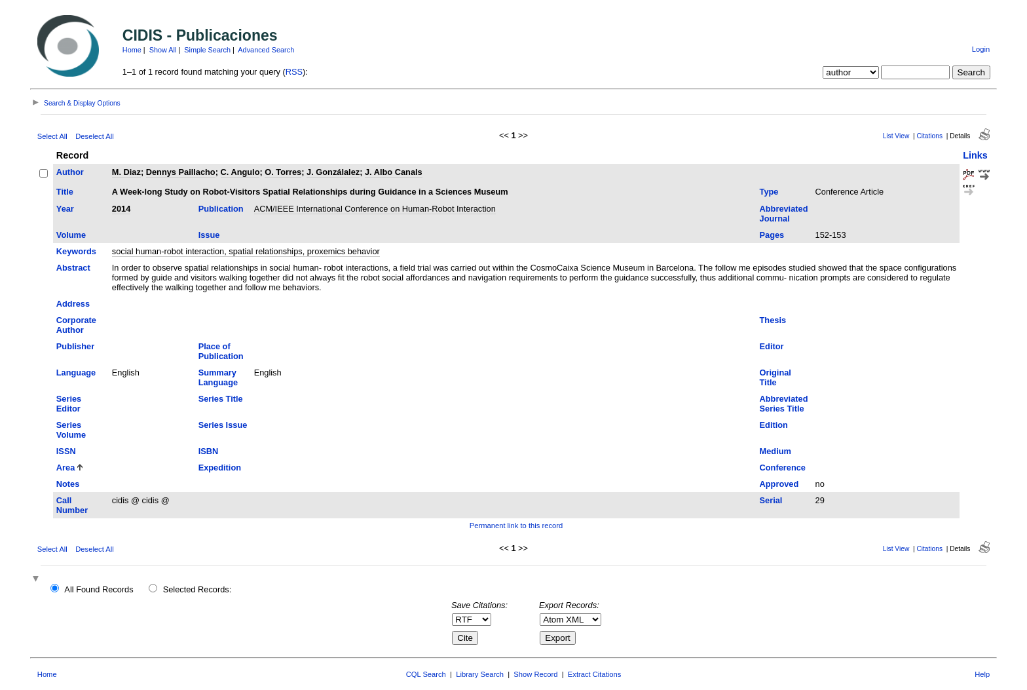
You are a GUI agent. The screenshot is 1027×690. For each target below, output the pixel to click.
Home (131, 50)
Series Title (220, 399)
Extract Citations (594, 674)
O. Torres (283, 172)
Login (981, 49)
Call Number (72, 505)
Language (76, 372)
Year (65, 209)
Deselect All (94, 136)
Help (982, 674)
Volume (71, 235)
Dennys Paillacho (180, 172)
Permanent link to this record (516, 525)
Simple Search (207, 50)
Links (975, 155)
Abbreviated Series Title (784, 403)
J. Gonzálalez (333, 172)
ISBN (208, 451)
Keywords (76, 251)
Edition (774, 425)
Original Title (775, 377)
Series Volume (71, 430)
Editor (772, 346)
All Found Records (98, 589)
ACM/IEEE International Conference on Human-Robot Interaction (375, 209)
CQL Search (426, 674)
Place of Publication (221, 351)
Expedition (219, 467)
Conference (783, 467)
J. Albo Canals (393, 172)
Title (64, 192)
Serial (771, 500)
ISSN (66, 451)
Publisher (75, 346)
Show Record (535, 674)
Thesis (773, 320)
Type (769, 192)
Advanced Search (266, 50)
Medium (775, 451)
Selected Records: (197, 589)
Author (70, 172)
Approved (779, 484)
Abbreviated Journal (784, 213)
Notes (68, 484)
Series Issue (223, 425)
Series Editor (68, 403)
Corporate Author (76, 325)
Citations (929, 136)
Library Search (480, 674)
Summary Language (218, 377)
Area (65, 467)
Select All (52, 136)
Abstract (73, 268)
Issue (209, 235)
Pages (772, 235)
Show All (163, 50)
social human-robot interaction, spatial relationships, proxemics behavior (246, 251)
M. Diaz (126, 172)
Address (73, 304)
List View (896, 136)
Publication (221, 209)
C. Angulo (240, 172)
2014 (121, 209)
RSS (294, 72)
